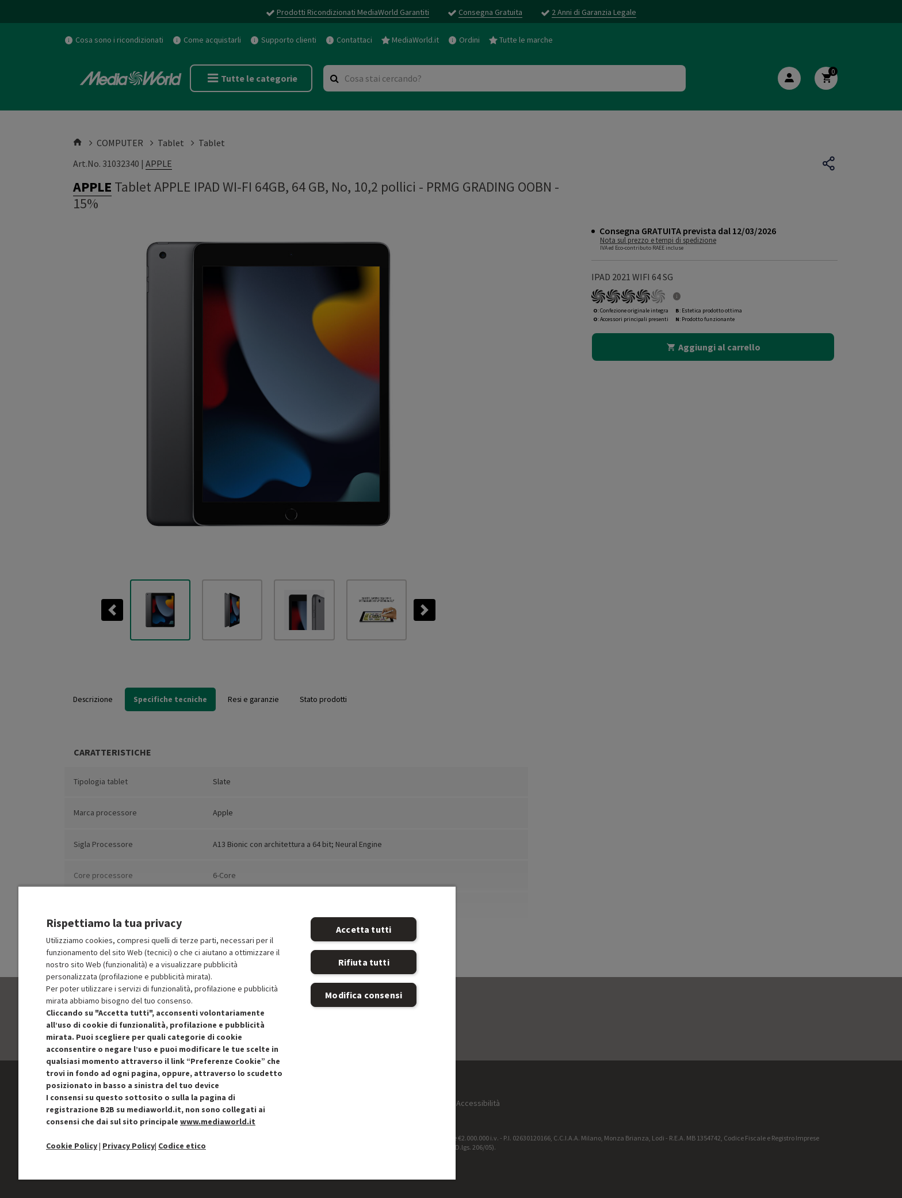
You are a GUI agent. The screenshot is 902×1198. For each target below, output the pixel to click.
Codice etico (182, 1145)
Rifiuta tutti (363, 962)
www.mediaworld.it (217, 1121)
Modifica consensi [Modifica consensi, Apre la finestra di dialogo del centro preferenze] (363, 995)
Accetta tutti (363, 929)
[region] (237, 1033)
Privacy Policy (128, 1145)
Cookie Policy (71, 1145)
